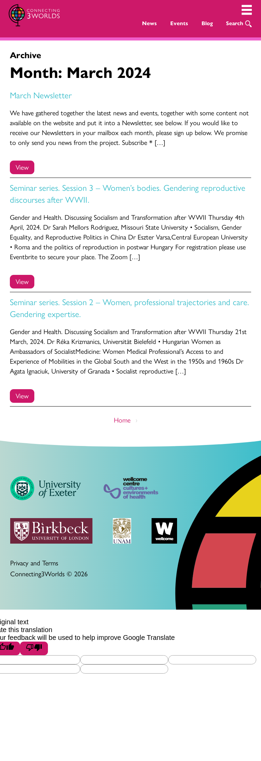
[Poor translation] (34, 648)
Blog (207, 23)
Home (122, 420)
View (22, 167)
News (149, 23)
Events (179, 23)
